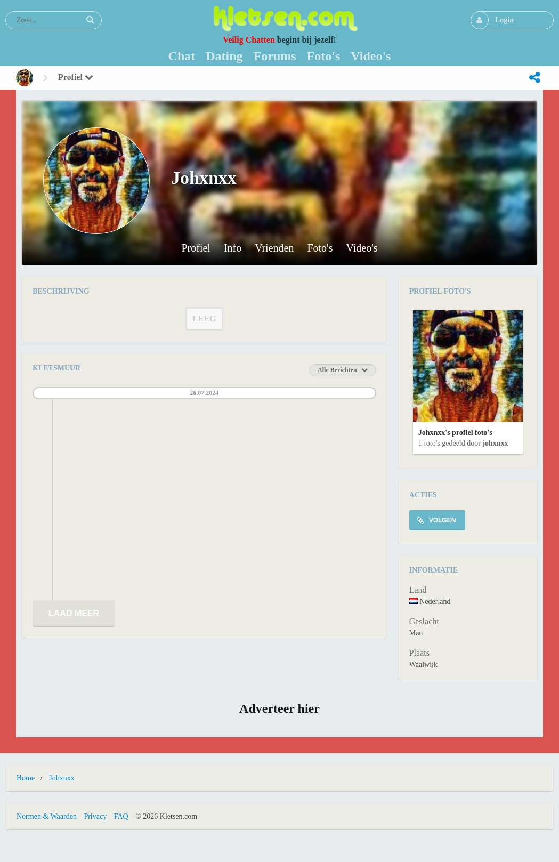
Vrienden (274, 248)
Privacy (95, 816)
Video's (362, 248)
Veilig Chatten (249, 39)
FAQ (121, 816)
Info (232, 248)
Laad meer (73, 613)
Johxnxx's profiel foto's (455, 433)
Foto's (320, 248)
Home (26, 778)
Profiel (75, 77)
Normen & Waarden (47, 816)
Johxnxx (495, 443)
